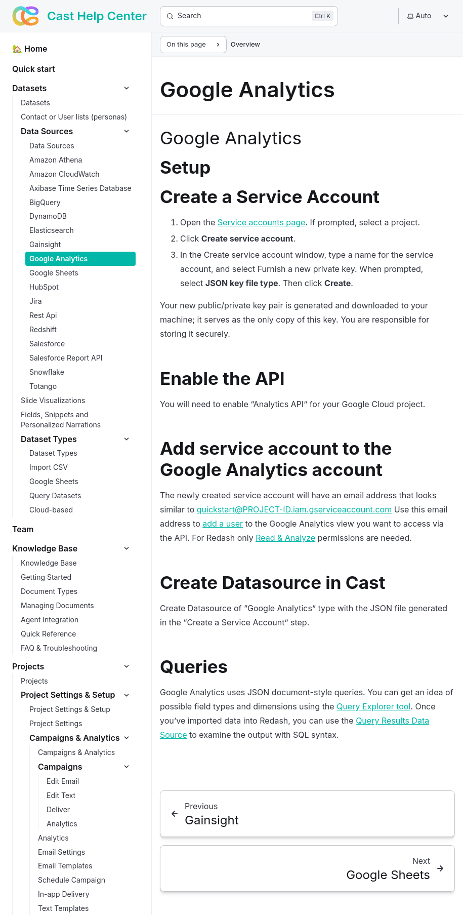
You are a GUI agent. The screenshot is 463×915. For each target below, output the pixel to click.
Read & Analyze (285, 538)
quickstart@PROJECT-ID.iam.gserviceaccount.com (294, 509)
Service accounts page (262, 222)
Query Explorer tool (373, 706)
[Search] (249, 16)
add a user (222, 524)
